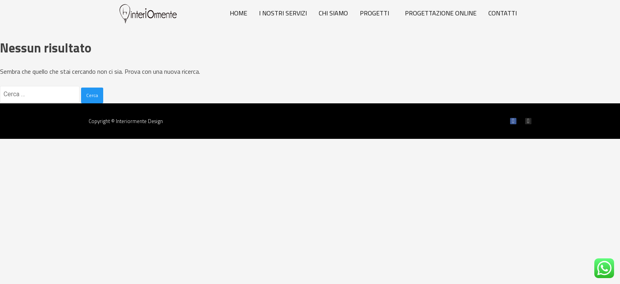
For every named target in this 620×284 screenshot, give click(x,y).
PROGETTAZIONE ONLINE (440, 13)
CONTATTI (502, 13)
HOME (238, 13)
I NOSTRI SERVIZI (283, 13)
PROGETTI (374, 13)
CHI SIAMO (333, 13)
